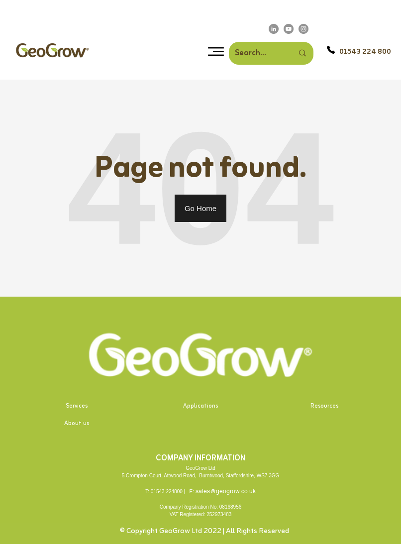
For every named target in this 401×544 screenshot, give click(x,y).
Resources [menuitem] (324, 406)
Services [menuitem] (77, 406)
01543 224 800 (365, 52)
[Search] (269, 53)
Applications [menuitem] (200, 406)
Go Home (200, 208)
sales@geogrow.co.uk (226, 491)
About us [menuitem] (76, 423)
